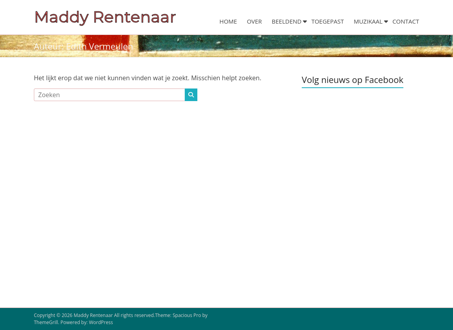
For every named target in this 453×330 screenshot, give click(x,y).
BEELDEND (287, 21)
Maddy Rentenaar (105, 16)
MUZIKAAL (368, 21)
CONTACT (405, 21)
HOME (228, 21)
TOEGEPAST (327, 21)
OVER (254, 21)
